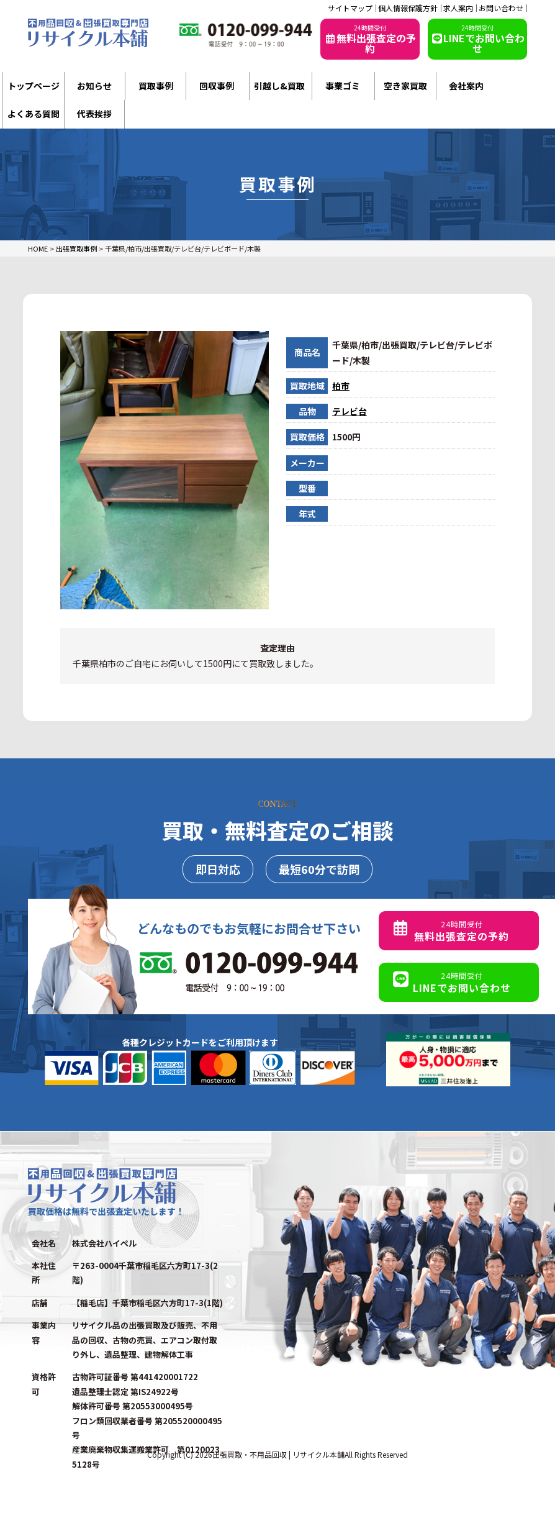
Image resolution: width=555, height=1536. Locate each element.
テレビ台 (349, 411)
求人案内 (458, 8)
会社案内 (466, 86)
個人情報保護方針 (408, 8)
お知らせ (94, 86)
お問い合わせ (501, 8)
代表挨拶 (94, 113)
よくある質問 (33, 113)
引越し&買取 (279, 86)
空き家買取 (405, 86)
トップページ (33, 86)
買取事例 (155, 86)
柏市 (341, 385)
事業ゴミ (342, 86)
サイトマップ (350, 8)
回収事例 (216, 86)
